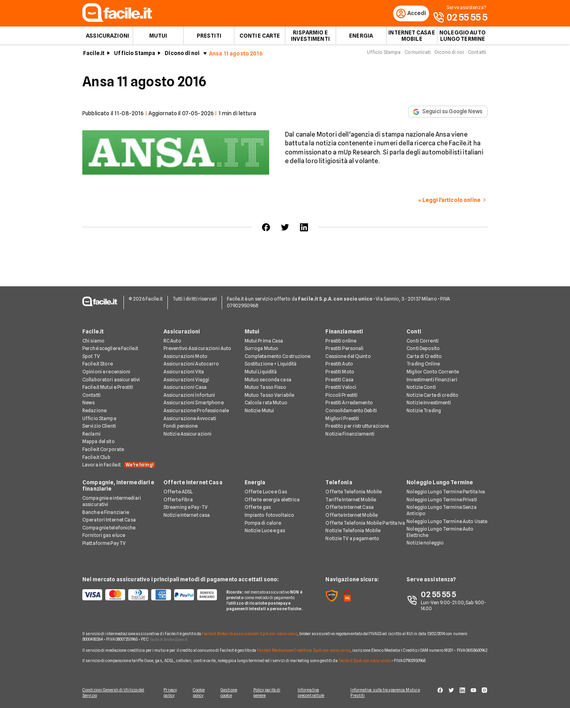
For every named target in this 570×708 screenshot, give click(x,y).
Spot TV (91, 357)
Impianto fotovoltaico (269, 516)
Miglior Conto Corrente (433, 372)
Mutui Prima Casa (264, 341)
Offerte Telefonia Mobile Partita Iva (365, 523)
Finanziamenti (344, 332)
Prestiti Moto (339, 372)
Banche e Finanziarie (105, 513)
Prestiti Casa (339, 380)
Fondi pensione (180, 427)
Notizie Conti (421, 388)
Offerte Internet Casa (192, 483)
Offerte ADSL (178, 492)
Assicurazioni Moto (185, 357)
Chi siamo (93, 341)
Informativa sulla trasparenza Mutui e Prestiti (389, 693)
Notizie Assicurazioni (187, 435)
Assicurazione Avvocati (190, 419)
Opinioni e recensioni (106, 372)
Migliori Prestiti (342, 419)
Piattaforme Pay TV (103, 544)
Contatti (477, 55)
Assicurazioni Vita (183, 372)
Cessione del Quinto (347, 357)
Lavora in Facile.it (118, 465)
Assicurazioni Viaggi (186, 380)
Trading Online (423, 364)
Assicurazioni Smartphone (193, 403)
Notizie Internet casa (186, 516)
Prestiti (209, 38)
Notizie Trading (424, 411)
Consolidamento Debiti (351, 411)
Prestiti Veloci (340, 388)
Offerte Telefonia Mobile (353, 492)
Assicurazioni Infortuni (189, 396)
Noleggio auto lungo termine (462, 38)
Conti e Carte (259, 38)
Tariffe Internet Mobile (350, 500)
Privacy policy (169, 693)
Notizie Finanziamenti (349, 435)
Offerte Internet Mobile (351, 516)
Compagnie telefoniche (109, 528)
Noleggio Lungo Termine (440, 483)
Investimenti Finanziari (432, 380)
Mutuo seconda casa (268, 380)
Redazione (94, 411)
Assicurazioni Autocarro (191, 364)
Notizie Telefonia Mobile (352, 531)
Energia (361, 38)
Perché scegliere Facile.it (110, 349)
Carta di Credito (424, 357)
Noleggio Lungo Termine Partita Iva (446, 492)
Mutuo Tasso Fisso (265, 388)
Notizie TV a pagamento (352, 539)
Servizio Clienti (99, 427)
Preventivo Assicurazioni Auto (197, 349)
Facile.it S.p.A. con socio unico (364, 661)
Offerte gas (258, 508)
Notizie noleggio (425, 543)
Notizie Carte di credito (432, 396)
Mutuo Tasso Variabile (269, 396)
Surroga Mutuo (262, 349)
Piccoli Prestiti (341, 396)
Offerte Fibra (178, 500)
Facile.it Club (96, 458)
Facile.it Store (97, 364)
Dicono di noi (182, 56)
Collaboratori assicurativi (111, 380)
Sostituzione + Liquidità (271, 364)
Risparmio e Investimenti (310, 38)
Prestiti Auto (339, 364)
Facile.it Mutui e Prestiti (107, 388)
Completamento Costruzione (278, 357)
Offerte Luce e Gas (266, 492)
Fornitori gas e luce (103, 536)
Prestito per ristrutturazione (356, 427)
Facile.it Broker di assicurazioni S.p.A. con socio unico (249, 634)
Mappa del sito (98, 442)
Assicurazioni (107, 38)
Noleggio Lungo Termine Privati (442, 500)
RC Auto (172, 341)
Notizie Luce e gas (265, 531)
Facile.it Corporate (103, 450)
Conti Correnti (423, 341)
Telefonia (338, 483)
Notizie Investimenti (429, 403)
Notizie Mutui (259, 411)
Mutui (158, 38)
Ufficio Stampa (134, 56)
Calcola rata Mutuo (266, 403)
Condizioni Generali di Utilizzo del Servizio (113, 693)
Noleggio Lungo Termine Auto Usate (447, 522)
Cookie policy (199, 693)
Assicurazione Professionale (196, 411)
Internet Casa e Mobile (411, 38)
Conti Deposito (423, 349)
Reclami (91, 435)
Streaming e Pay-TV (185, 508)
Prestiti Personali (344, 349)
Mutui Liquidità (261, 372)
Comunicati (418, 55)
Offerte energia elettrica (272, 500)
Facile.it (93, 56)
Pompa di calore (263, 523)
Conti (414, 332)
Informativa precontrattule (314, 693)
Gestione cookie (230, 693)
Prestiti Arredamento (348, 403)
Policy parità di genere (269, 693)
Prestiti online (340, 341)
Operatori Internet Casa (109, 520)
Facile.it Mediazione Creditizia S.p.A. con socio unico (303, 650)
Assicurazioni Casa (185, 388)
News (88, 403)
